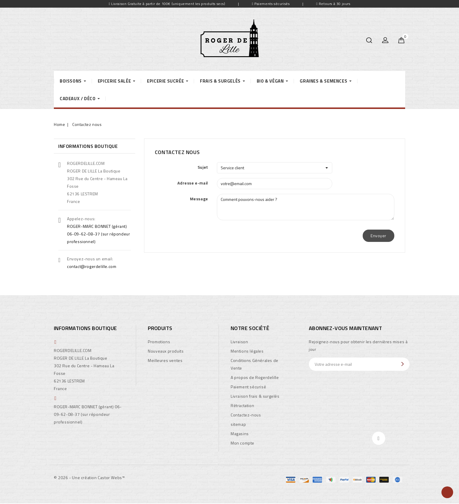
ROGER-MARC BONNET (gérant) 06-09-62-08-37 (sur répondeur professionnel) (98, 234)
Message (199, 199)
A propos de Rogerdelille (255, 377)
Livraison (239, 342)
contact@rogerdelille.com (91, 266)
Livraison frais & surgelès (255, 396)
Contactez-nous (246, 415)
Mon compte (242, 443)
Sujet (203, 167)
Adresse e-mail (192, 183)
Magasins (240, 433)
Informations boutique (85, 328)
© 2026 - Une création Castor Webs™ (89, 477)
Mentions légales (247, 351)
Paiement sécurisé (248, 387)
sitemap (238, 424)
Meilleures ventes (165, 360)
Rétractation (242, 405)
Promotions (159, 342)
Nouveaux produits (166, 351)
